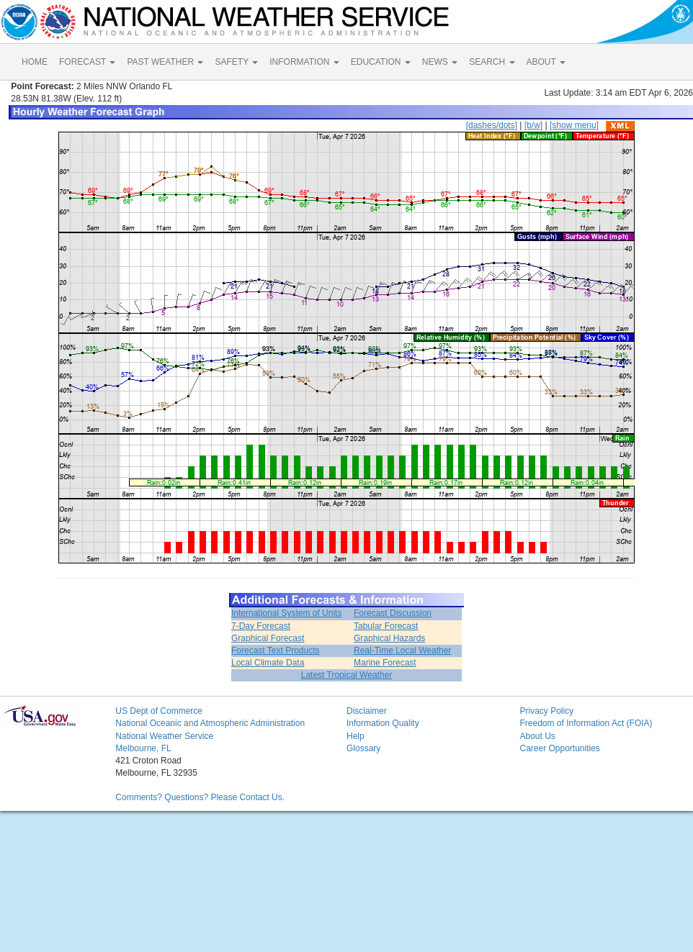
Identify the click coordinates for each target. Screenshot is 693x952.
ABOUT (546, 62)
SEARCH (491, 62)
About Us (537, 736)
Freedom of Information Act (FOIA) (585, 723)
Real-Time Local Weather (402, 650)
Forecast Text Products (275, 650)
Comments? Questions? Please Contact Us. (200, 797)
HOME (35, 62)
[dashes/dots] (491, 125)
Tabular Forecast (386, 626)
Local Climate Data (267, 663)
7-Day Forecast (260, 626)
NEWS (439, 62)
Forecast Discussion (393, 613)
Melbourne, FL (143, 748)
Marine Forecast (385, 663)
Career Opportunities (559, 748)
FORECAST (87, 62)
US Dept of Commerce (158, 711)
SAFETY (236, 62)
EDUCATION (381, 62)
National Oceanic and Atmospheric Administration (210, 723)
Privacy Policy (546, 711)
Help (355, 736)
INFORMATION (304, 62)
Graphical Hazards (389, 638)
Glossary (363, 748)
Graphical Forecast (267, 638)
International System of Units (286, 613)
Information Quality (382, 723)
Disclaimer (366, 711)
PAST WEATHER (165, 62)
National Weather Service (164, 736)
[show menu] (574, 125)
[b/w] (533, 125)
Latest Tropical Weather (347, 675)
